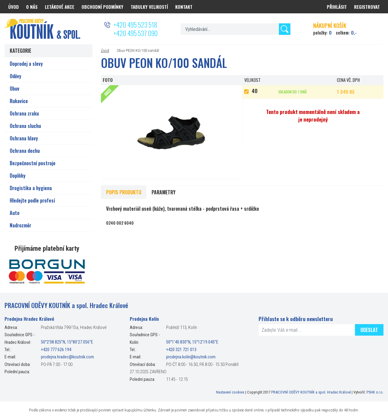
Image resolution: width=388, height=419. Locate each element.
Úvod (105, 50)
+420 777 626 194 (56, 349)
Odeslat (369, 330)
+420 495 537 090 (135, 33)
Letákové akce (59, 6)
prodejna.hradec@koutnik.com (67, 357)
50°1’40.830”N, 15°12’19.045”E (192, 342)
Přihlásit (337, 6)
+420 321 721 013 (181, 349)
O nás (32, 6)
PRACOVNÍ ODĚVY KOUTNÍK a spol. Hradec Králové (311, 392)
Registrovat (367, 6)
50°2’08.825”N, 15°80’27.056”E (67, 342)
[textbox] (235, 29)
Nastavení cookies (230, 392)
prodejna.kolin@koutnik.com (191, 357)
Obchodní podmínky (102, 6)
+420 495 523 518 (135, 24)
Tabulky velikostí (149, 6)
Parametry (164, 192)
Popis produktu (123, 192)
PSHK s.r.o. (374, 392)
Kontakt (183, 6)
